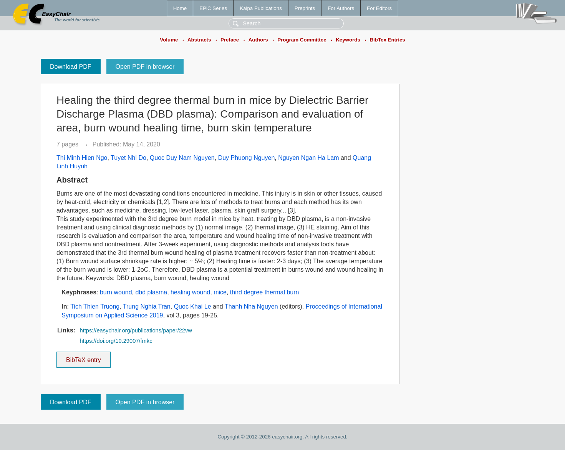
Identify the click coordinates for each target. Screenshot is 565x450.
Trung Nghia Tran (147, 306)
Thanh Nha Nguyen (251, 306)
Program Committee (301, 40)
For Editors (379, 8)
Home (180, 8)
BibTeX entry (83, 357)
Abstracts (199, 40)
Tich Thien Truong (94, 306)
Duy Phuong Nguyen (246, 157)
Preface (229, 40)
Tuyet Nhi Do (128, 157)
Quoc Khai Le (192, 306)
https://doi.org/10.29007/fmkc (116, 341)
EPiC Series (213, 8)
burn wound (116, 292)
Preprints (305, 8)
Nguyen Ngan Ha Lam (308, 157)
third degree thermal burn (264, 292)
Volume (169, 40)
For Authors (341, 8)
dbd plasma (151, 292)
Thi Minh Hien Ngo (82, 157)
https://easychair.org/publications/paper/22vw (136, 330)
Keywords (348, 40)
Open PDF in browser (145, 66)
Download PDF (70, 66)
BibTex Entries (387, 40)
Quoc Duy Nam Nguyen (182, 157)
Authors (258, 40)
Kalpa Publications (261, 8)
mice (220, 292)
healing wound (190, 292)
